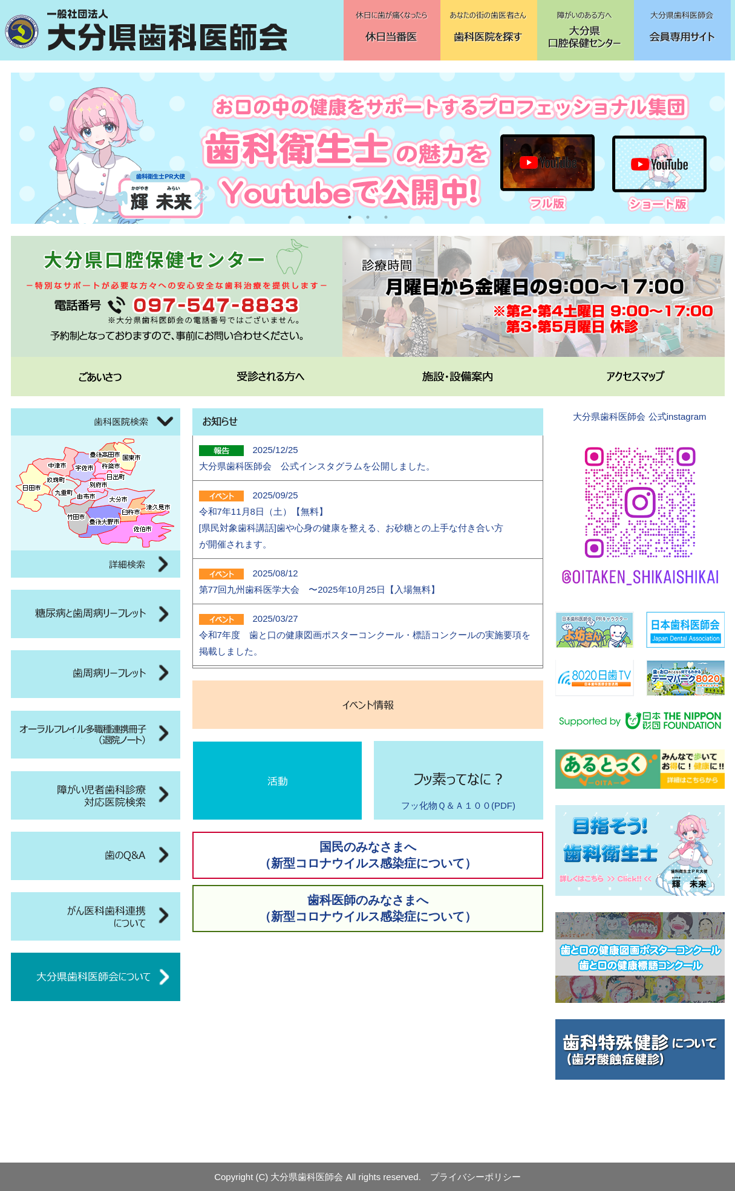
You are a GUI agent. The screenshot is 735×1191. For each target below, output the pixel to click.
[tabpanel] (368, 148)
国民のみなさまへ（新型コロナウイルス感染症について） (368, 855)
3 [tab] (386, 217)
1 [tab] (350, 217)
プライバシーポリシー (475, 1177)
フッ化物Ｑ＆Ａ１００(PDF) (458, 805)
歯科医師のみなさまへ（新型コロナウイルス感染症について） (368, 908)
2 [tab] (368, 217)
